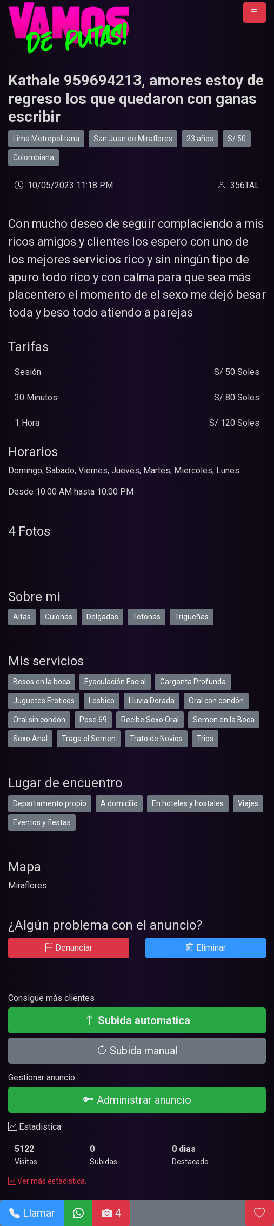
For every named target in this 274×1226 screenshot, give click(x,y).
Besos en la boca (41, 681)
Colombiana (33, 157)
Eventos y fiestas (42, 822)
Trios (205, 738)
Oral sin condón (39, 719)
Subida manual (137, 1050)
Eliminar (205, 947)
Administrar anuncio (137, 1099)
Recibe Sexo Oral (150, 719)
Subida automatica (137, 1020)
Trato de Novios (156, 738)
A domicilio (119, 803)
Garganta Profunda (193, 681)
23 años (199, 138)
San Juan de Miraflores (132, 138)
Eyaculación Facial (115, 681)
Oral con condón (216, 700)
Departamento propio (49, 803)
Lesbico (102, 700)
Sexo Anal (30, 738)
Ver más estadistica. (47, 1181)
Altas (22, 616)
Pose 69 (93, 719)
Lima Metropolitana (46, 138)
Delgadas (102, 616)
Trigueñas (192, 616)
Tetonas (146, 616)
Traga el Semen (89, 738)
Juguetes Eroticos (44, 700)
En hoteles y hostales (188, 803)
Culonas (58, 616)
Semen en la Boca (224, 719)
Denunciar (68, 947)
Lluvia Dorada (152, 700)
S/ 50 (237, 138)
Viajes (248, 803)
